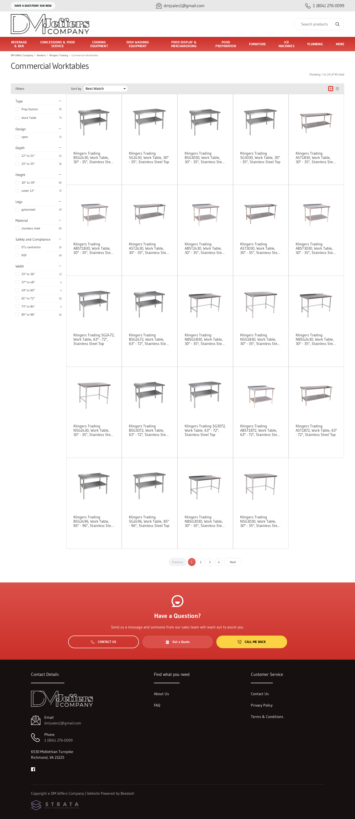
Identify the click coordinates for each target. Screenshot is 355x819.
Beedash (127, 793)
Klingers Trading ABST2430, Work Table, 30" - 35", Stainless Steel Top (205, 248)
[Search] (319, 24)
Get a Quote (177, 642)
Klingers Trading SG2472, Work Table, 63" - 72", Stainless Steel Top (94, 339)
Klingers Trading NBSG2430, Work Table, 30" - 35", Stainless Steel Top (316, 339)
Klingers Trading (58, 55)
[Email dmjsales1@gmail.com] (180, 6)
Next (233, 562)
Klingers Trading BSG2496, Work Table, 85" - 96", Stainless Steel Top (93, 521)
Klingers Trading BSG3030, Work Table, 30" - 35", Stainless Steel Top (205, 157)
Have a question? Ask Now (33, 5)
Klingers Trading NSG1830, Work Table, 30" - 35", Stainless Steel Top (260, 339)
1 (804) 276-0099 (58, 740)
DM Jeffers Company (22, 55)
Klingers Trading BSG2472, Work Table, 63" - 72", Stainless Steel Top (149, 339)
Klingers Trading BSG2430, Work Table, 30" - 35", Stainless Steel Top (93, 157)
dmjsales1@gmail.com (62, 723)
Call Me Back (252, 642)
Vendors (41, 55)
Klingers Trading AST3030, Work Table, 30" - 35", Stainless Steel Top (260, 248)
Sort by (76, 89)
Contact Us (103, 642)
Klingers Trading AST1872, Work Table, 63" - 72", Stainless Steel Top (316, 430)
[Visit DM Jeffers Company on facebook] (33, 768)
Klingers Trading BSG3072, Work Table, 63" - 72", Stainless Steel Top (149, 430)
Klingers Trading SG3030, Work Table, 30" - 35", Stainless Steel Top (260, 157)
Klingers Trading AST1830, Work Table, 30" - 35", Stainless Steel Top (316, 157)
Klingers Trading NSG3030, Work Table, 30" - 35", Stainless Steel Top (260, 521)
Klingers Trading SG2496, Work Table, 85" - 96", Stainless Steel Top (149, 521)
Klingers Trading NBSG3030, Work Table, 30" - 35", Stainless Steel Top (205, 521)
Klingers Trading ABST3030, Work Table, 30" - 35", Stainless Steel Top (316, 248)
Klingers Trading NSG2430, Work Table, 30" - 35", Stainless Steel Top (93, 430)
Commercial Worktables (84, 55)
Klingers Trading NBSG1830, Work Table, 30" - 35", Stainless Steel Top (205, 339)
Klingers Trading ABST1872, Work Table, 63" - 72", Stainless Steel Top (260, 430)
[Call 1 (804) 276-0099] (324, 6)
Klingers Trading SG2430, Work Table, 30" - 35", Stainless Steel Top (149, 157)
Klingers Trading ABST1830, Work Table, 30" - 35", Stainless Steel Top (93, 248)
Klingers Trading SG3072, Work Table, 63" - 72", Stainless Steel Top (205, 430)
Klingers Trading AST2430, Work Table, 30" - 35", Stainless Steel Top (149, 248)
